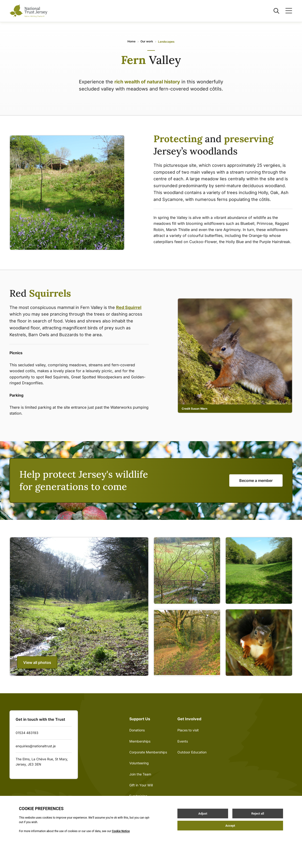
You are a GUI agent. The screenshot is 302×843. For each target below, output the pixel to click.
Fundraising (138, 796)
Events (182, 741)
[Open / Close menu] (286, 11)
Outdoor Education (192, 752)
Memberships (139, 741)
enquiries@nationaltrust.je (36, 746)
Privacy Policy (135, 822)
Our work (146, 41)
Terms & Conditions (101, 822)
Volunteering (139, 763)
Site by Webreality (168, 822)
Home (131, 41)
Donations (137, 730)
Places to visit (188, 730)
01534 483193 (27, 733)
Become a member (256, 480)
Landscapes (166, 41)
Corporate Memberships (148, 752)
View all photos (37, 662)
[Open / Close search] (273, 11)
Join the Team (140, 774)
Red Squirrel (128, 307)
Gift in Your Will (141, 785)
